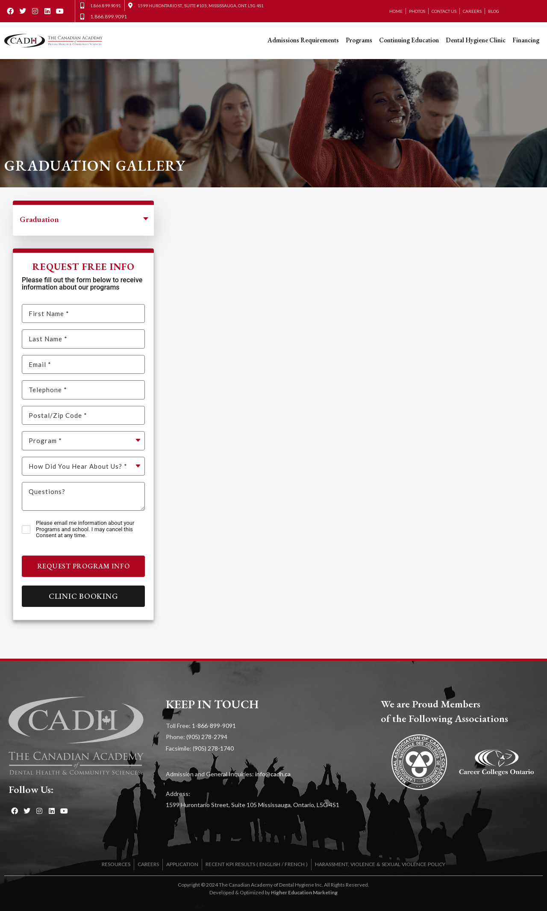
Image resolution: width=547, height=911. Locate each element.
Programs (359, 40)
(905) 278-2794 (206, 736)
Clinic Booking (83, 596)
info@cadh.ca (273, 774)
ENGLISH (269, 864)
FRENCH (295, 864)
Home (396, 11)
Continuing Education (409, 40)
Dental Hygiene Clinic (476, 40)
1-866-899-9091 (214, 725)
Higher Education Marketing (304, 892)
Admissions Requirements (303, 40)
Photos (417, 11)
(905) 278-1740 (213, 748)
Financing (525, 40)
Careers (472, 11)
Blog (493, 11)
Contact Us (444, 11)
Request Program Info (83, 566)
